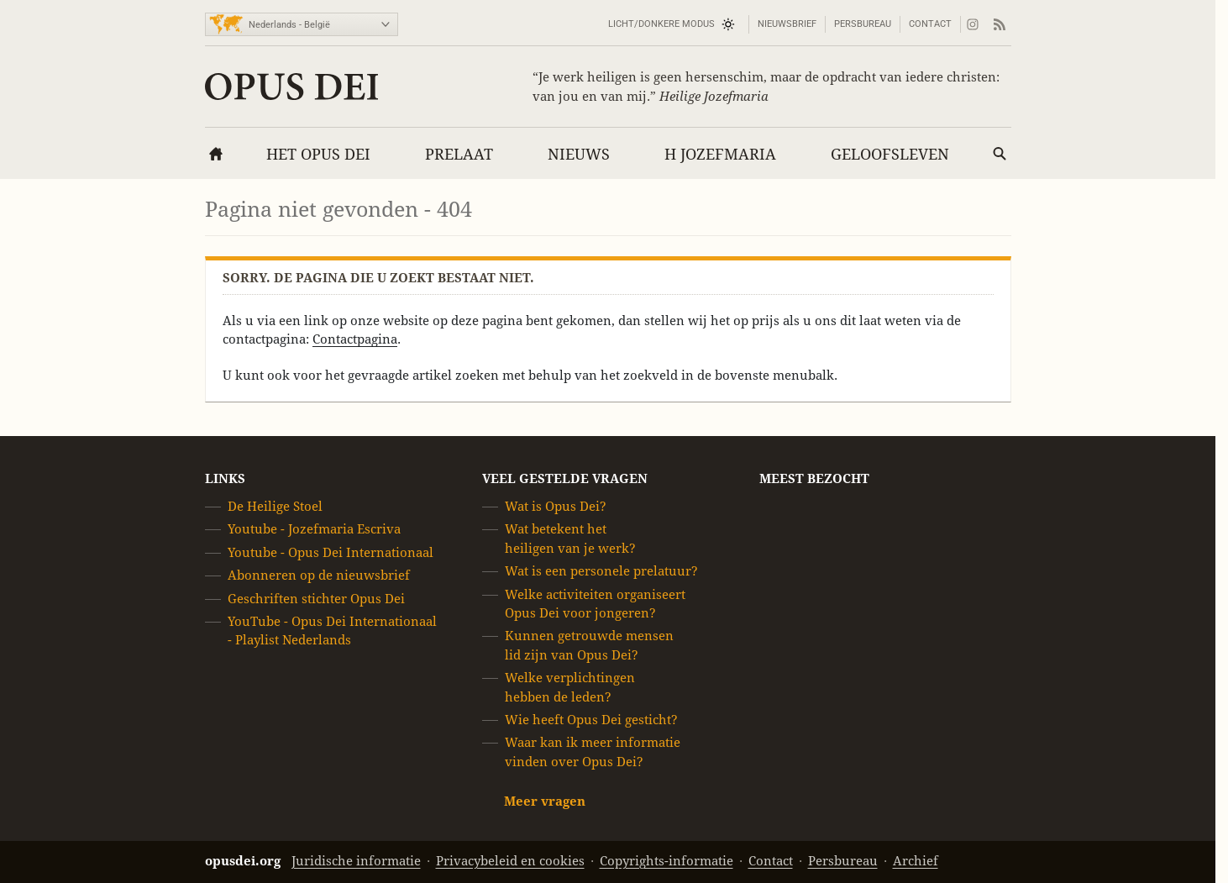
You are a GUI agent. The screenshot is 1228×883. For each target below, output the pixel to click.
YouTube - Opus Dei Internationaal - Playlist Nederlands (332, 630)
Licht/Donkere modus (661, 23)
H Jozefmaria (720, 154)
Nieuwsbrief (787, 23)
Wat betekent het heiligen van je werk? (570, 539)
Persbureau (862, 23)
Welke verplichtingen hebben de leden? (570, 686)
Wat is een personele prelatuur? (601, 571)
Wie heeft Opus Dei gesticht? (591, 719)
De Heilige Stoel (275, 506)
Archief (915, 861)
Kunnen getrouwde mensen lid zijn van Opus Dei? (589, 645)
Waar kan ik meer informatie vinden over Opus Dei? (592, 752)
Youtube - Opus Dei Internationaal (330, 552)
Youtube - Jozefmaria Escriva (314, 530)
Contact (930, 23)
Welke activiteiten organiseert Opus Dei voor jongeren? (595, 603)
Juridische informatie (356, 861)
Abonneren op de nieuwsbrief (319, 575)
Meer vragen (544, 801)
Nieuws (579, 154)
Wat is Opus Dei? (555, 506)
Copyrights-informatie (666, 861)
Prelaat (459, 154)
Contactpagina (354, 339)
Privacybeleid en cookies (510, 861)
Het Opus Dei (318, 154)
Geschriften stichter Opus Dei (316, 598)
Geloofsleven (890, 154)
